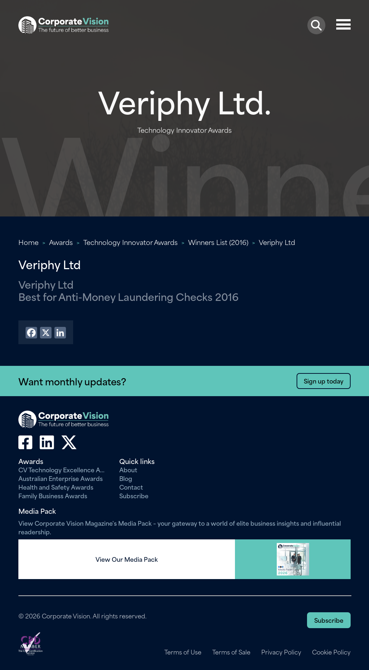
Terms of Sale (231, 652)
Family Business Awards (52, 495)
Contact (131, 486)
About (128, 469)
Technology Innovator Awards (130, 242)
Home (28, 242)
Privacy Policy (281, 652)
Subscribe (133, 495)
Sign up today (323, 380)
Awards (61, 242)
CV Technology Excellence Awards (63, 469)
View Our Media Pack (126, 559)
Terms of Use (182, 652)
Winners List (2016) (218, 242)
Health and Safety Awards (55, 486)
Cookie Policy (331, 652)
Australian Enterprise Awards (60, 478)
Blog (125, 478)
